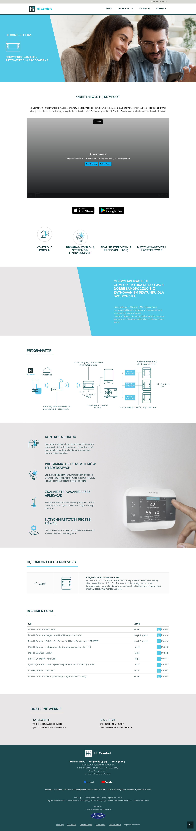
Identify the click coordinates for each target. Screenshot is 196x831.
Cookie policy (100, 825)
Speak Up (60, 825)
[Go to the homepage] (40, 9)
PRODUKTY (123, 9)
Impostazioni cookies (132, 825)
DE (166, 2)
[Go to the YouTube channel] (107, 782)
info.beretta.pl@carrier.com (98, 771)
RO (163, 2)
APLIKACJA (144, 9)
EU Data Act (71, 825)
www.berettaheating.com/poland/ (98, 774)
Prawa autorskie (115, 825)
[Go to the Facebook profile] (89, 782)
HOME (109, 9)
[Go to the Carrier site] (98, 815)
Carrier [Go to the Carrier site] (88, 810)
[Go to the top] (190, 824)
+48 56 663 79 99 (98, 761)
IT (151, 2)
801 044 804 (118, 761)
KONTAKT (161, 9)
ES (160, 2)
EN (154, 2)
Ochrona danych (86, 825)
